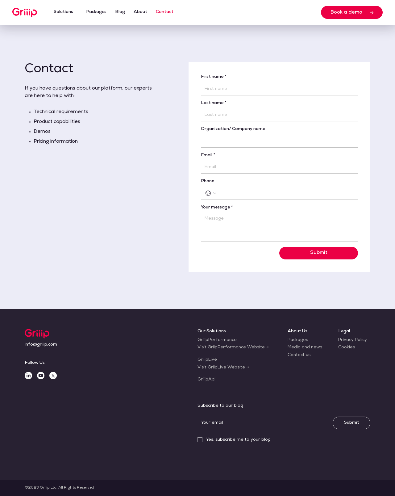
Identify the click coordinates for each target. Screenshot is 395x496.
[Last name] (277, 115)
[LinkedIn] (28, 375)
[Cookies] (346, 348)
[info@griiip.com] (41, 345)
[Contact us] (299, 355)
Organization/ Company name (233, 129)
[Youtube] (40, 375)
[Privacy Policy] (352, 340)
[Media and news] (305, 348)
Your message (217, 208)
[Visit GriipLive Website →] (223, 368)
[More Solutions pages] (76, 12)
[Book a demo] (352, 12)
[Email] (277, 167)
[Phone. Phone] (285, 193)
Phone (207, 181)
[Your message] (279, 227)
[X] (53, 375)
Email (208, 156)
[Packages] (298, 340)
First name (214, 77)
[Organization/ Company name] (277, 141)
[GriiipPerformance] (217, 340)
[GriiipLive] (207, 360)
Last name (214, 103)
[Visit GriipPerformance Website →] (233, 348)
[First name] (277, 89)
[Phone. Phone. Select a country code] (211, 193)
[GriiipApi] (206, 380)
